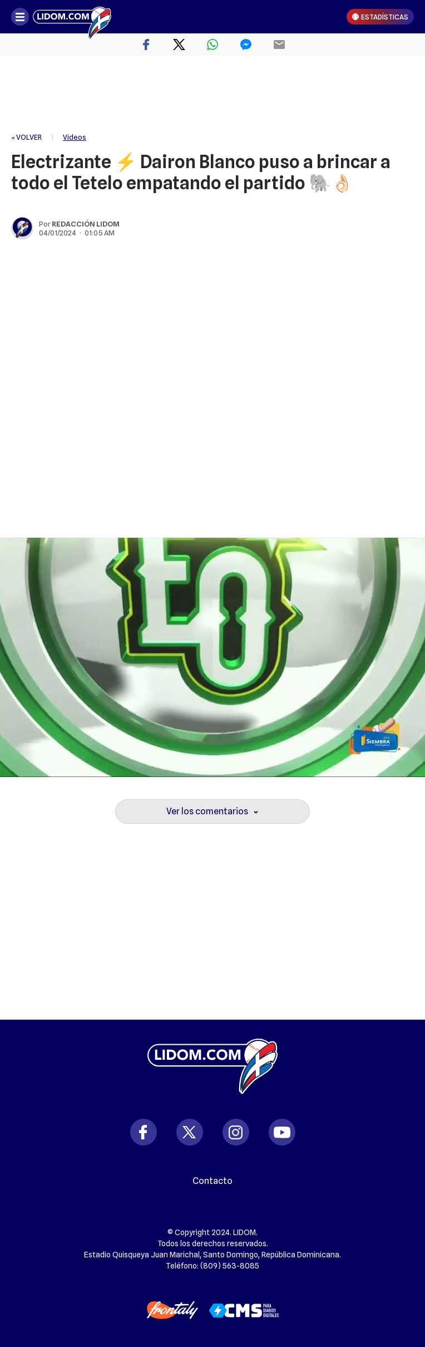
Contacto (212, 1181)
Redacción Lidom (86, 223)
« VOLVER (26, 136)
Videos (74, 136)
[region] (212, 94)
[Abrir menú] (20, 17)
